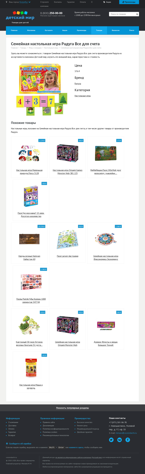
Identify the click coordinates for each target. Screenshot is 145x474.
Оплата (83, 2)
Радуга (78, 83)
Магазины (31, 30)
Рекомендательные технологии (56, 435)
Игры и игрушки (35, 48)
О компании (13, 422)
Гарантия (70, 2)
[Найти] (137, 14)
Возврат (11, 435)
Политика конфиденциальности (56, 429)
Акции (107, 2)
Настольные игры (51, 48)
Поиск (131, 30)
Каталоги (49, 30)
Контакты (58, 2)
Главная (14, 30)
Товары (99, 30)
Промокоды (81, 30)
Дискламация (48, 425)
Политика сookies (50, 432)
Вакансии (116, 30)
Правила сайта (49, 422)
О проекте (44, 2)
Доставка (12, 425)
